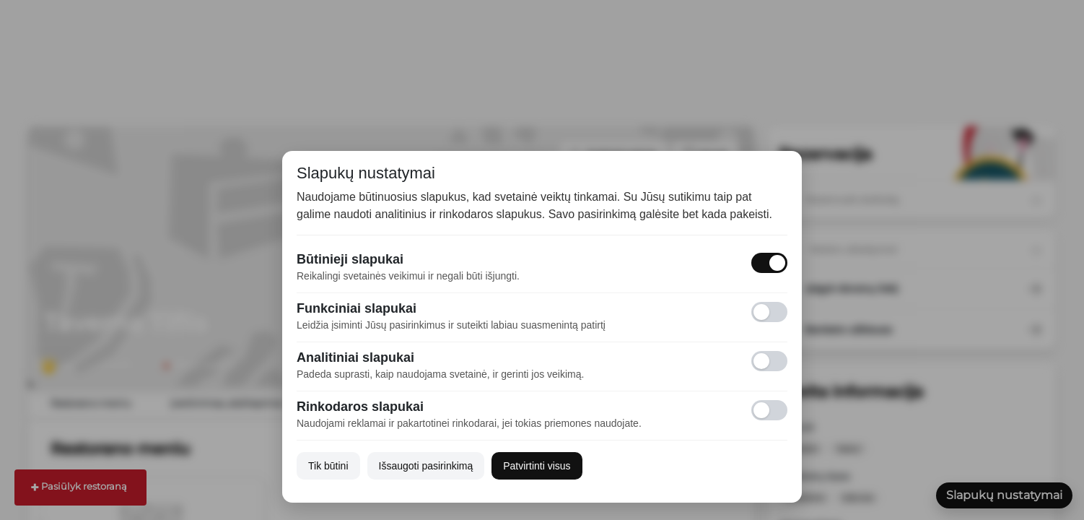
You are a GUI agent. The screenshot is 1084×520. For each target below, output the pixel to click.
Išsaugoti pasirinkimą (426, 466)
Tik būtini (328, 466)
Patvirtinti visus (536, 466)
